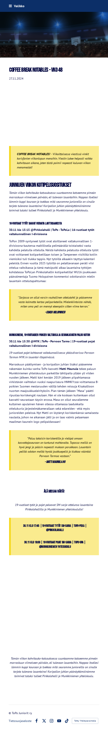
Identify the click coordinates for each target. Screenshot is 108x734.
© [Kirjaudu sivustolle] (10, 713)
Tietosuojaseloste (20, 720)
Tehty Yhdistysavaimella (85, 720)
